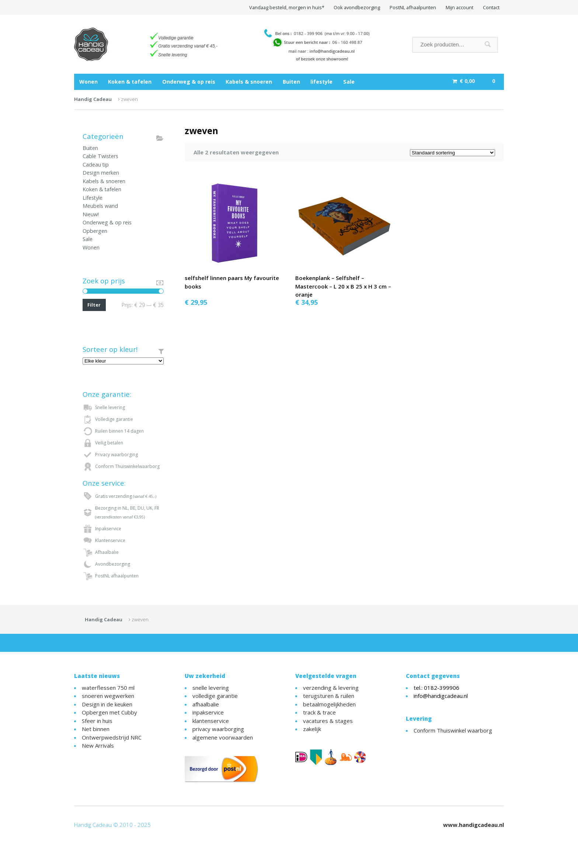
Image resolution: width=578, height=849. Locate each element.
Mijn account (459, 7)
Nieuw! (91, 214)
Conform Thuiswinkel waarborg (453, 730)
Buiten (291, 81)
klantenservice (210, 720)
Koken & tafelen (130, 81)
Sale (349, 81)
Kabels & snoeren (249, 81)
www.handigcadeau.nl (473, 824)
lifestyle (321, 81)
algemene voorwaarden (222, 737)
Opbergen (95, 230)
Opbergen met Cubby (109, 712)
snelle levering (210, 687)
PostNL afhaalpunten (413, 7)
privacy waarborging (218, 729)
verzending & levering (331, 687)
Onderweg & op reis (188, 81)
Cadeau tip (96, 164)
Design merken (101, 172)
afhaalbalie (205, 704)
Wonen (88, 81)
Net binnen (95, 729)
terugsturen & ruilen (328, 695)
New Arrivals (98, 745)
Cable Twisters (100, 156)
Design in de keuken (107, 704)
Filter (94, 305)
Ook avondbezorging (357, 7)
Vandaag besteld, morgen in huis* (286, 7)
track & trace (319, 712)
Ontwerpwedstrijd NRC (112, 737)
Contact (491, 7)
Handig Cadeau (93, 99)
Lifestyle (92, 197)
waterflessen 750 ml (108, 687)
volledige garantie (215, 695)
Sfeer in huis (97, 720)
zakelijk (312, 729)
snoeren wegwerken (108, 695)
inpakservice (208, 712)
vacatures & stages (328, 720)
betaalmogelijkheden (329, 704)
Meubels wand (100, 205)
